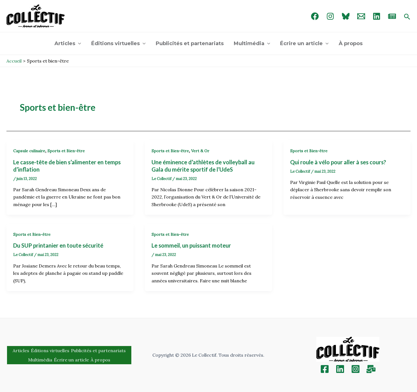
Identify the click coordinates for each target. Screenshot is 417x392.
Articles (67, 43)
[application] (78, 43)
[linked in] (377, 16)
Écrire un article (304, 43)
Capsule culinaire (29, 150)
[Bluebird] (346, 16)
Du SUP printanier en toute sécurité (58, 245)
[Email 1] (361, 16)
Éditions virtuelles (118, 43)
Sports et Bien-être (66, 150)
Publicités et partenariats (190, 43)
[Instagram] (330, 16)
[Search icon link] (407, 17)
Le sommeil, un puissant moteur (191, 245)
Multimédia (252, 43)
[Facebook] (315, 16)
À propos (351, 43)
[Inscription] (370, 369)
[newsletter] (392, 16)
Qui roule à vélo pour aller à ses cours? (338, 162)
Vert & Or (200, 150)
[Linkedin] (340, 369)
